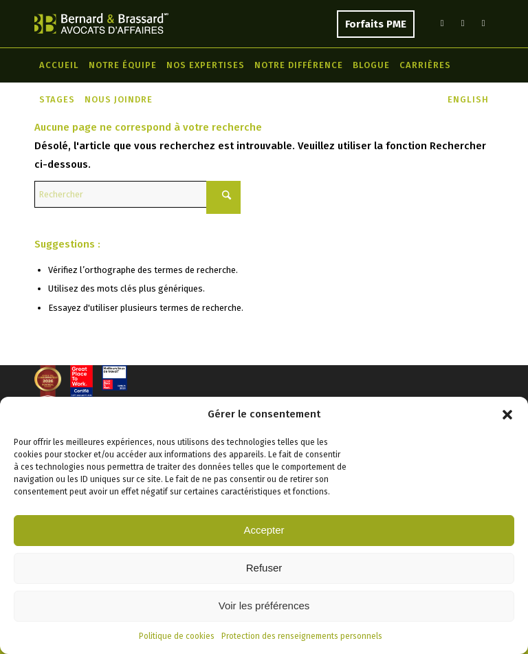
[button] (507, 415)
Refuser (264, 568)
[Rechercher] (137, 194)
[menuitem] (59, 65)
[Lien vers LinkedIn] (442, 23)
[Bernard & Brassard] (101, 23)
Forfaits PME (375, 24)
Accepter (263, 530)
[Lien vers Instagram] (483, 23)
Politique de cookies (176, 636)
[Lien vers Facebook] (462, 23)
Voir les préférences (264, 605)
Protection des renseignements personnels (301, 636)
